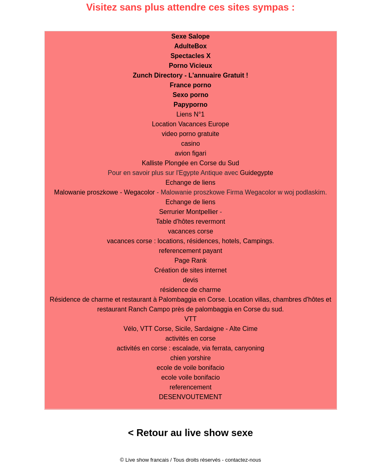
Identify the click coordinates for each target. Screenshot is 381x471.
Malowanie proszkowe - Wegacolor (104, 192)
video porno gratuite (190, 133)
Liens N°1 (190, 114)
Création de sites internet (191, 270)
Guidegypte (256, 172)
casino (190, 143)
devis (190, 280)
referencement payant (190, 250)
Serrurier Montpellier (188, 211)
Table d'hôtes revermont (190, 221)
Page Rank (190, 260)
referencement (190, 387)
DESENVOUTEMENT (190, 396)
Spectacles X (190, 55)
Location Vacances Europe (190, 124)
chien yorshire (190, 357)
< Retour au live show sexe (190, 432)
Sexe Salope (190, 36)
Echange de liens (190, 182)
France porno (190, 85)
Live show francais (147, 460)
